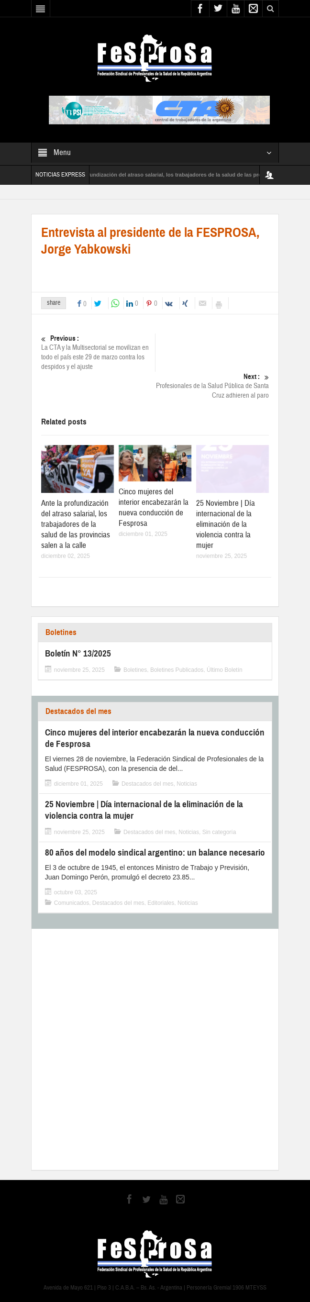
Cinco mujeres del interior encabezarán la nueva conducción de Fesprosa (153, 507)
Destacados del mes (78, 711)
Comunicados (71, 903)
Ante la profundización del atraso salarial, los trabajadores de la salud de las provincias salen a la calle (75, 524)
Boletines (61, 632)
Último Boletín (225, 670)
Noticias (187, 783)
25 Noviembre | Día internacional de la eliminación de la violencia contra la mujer (225, 524)
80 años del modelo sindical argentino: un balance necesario (155, 852)
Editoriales (160, 903)
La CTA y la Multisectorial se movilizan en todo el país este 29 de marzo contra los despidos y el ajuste (98, 352)
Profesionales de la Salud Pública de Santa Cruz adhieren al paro (212, 386)
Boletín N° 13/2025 (78, 653)
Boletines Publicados (176, 670)
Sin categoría (219, 832)
